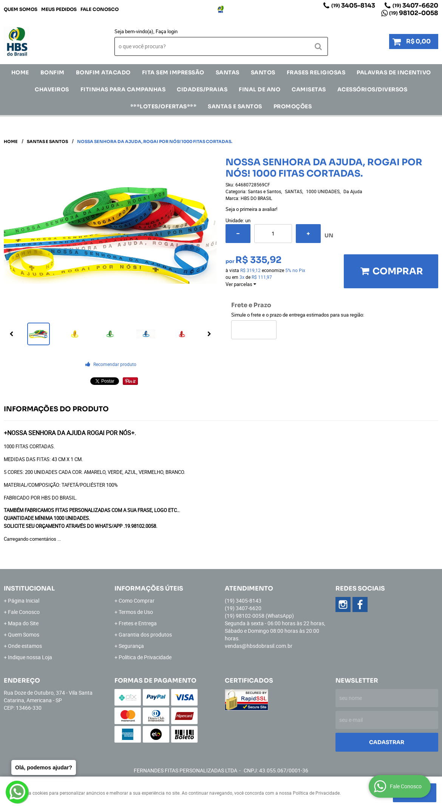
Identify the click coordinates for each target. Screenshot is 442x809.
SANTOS (263, 72)
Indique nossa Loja (30, 657)
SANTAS (228, 72)
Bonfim (52, 72)
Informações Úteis (148, 588)
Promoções (293, 106)
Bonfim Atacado (103, 72)
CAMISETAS (309, 89)
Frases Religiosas (316, 72)
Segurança (131, 645)
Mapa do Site (23, 623)
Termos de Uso (136, 611)
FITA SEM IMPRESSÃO (173, 72)
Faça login (167, 31)
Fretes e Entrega (138, 623)
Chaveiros (52, 89)
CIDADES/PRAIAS (202, 89)
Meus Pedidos (59, 9)
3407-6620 (415, 5)
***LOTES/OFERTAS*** (163, 106)
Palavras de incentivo (394, 72)
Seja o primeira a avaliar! (251, 209)
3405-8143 (353, 5)
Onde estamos (25, 645)
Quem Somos (20, 9)
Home (20, 72)
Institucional (29, 588)
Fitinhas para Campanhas (123, 89)
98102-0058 (413, 13)
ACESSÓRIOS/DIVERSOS (372, 89)
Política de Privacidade (145, 657)
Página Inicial (23, 600)
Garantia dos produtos (145, 634)
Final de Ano (259, 89)
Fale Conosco (99, 9)
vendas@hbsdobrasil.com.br (258, 645)
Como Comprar (137, 600)
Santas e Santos (235, 106)
